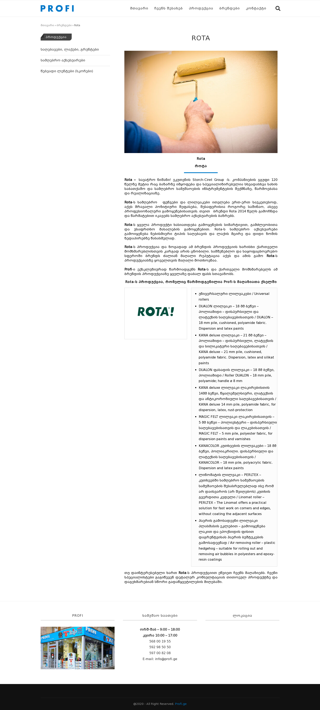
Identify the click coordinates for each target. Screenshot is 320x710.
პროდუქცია (201, 8)
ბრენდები (229, 8)
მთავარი (139, 8)
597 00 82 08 (160, 653)
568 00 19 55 (160, 641)
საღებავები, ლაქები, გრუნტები (70, 49)
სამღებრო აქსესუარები (63, 60)
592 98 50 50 (160, 647)
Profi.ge (181, 703)
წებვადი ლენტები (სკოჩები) (67, 71)
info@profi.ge (166, 659)
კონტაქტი (256, 8)
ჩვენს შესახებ (168, 8)
